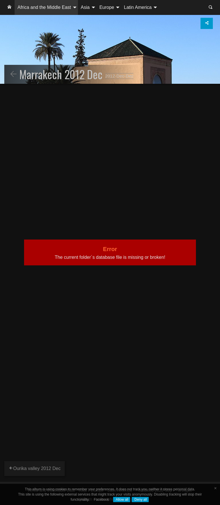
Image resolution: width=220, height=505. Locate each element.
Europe (106, 7)
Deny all (140, 500)
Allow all (121, 500)
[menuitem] (9, 7)
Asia (85, 7)
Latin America (138, 7)
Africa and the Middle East (44, 7)
